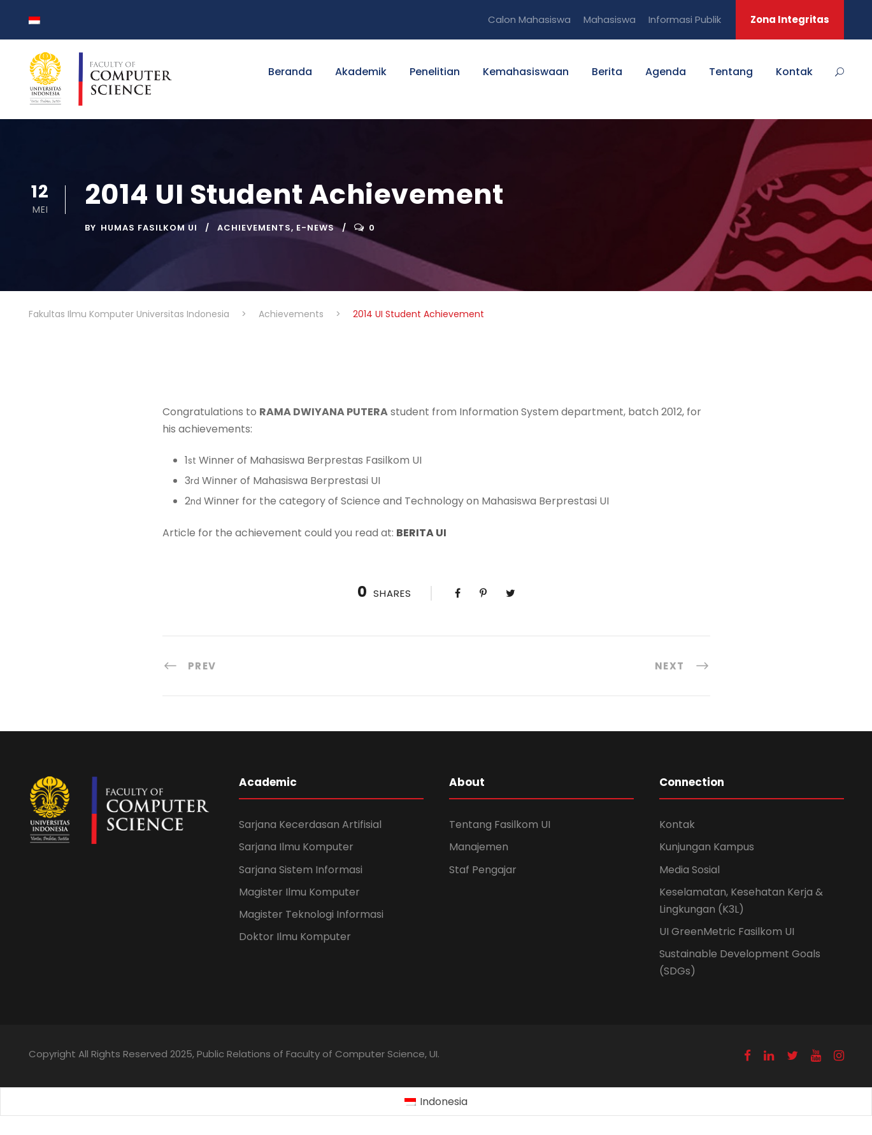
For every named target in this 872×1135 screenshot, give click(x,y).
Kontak (794, 71)
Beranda (290, 71)
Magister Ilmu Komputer (299, 892)
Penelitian (435, 71)
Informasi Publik (684, 19)
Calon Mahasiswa (529, 19)
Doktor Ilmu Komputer (295, 936)
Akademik (361, 71)
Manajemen (478, 846)
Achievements (254, 228)
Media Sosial (689, 869)
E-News (315, 228)
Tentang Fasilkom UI (499, 824)
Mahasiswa (609, 19)
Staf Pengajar (483, 869)
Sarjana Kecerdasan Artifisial (310, 824)
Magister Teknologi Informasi (311, 914)
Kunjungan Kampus (706, 846)
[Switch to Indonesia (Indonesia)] (436, 1102)
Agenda (665, 71)
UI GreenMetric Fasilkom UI (726, 931)
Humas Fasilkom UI (149, 228)
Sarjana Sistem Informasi (300, 869)
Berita (607, 71)
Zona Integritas (789, 19)
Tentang (731, 71)
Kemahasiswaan (526, 71)
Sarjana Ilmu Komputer (296, 846)
